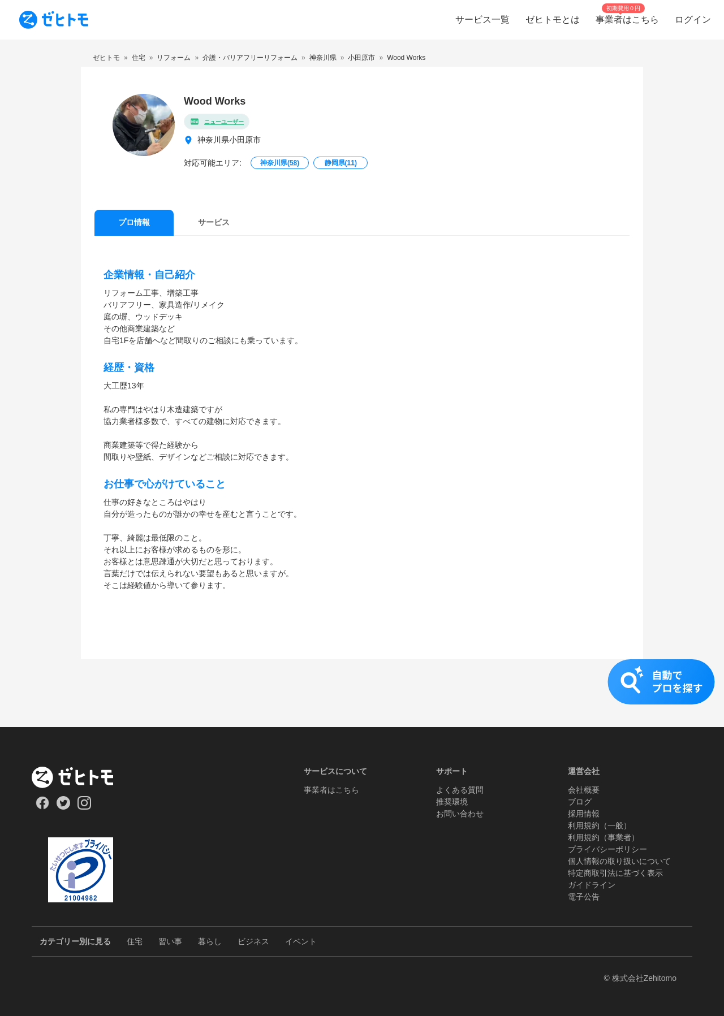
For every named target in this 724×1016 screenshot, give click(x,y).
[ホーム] (81, 777)
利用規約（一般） (599, 825)
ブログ (580, 801)
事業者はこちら (331, 789)
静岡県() (341, 163)
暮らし (210, 941)
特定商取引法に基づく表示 (615, 872)
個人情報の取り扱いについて (619, 861)
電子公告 (584, 896)
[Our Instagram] (84, 806)
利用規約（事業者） (603, 837)
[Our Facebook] (42, 806)
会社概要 (584, 789)
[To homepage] (54, 19)
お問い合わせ (460, 813)
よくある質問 (460, 789)
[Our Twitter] (63, 806)
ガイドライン (591, 884)
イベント (301, 941)
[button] (362, 693)
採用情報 (584, 813)
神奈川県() (279, 163)
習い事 (170, 941)
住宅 (135, 941)
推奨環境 (452, 801)
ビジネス (253, 941)
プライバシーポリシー (607, 849)
